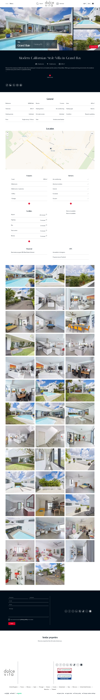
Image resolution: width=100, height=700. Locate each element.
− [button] (7, 135)
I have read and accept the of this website (21, 619)
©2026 (7, 693)
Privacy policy (77, 693)
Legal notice (69, 693)
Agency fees (61, 693)
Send (11, 623)
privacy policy (24, 619)
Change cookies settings (89, 693)
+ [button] (7, 133)
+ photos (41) (93, 47)
